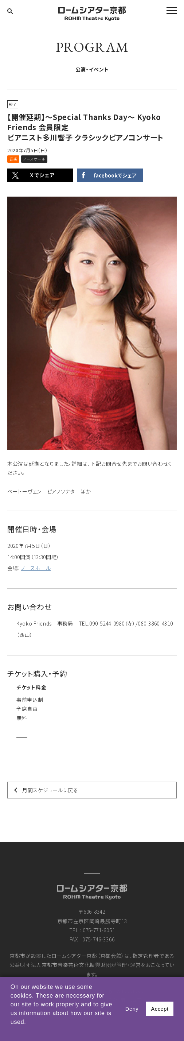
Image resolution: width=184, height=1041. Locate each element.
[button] (12, 1031)
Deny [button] (131, 1009)
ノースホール (36, 568)
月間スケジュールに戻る (50, 790)
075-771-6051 (99, 930)
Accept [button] (159, 1009)
